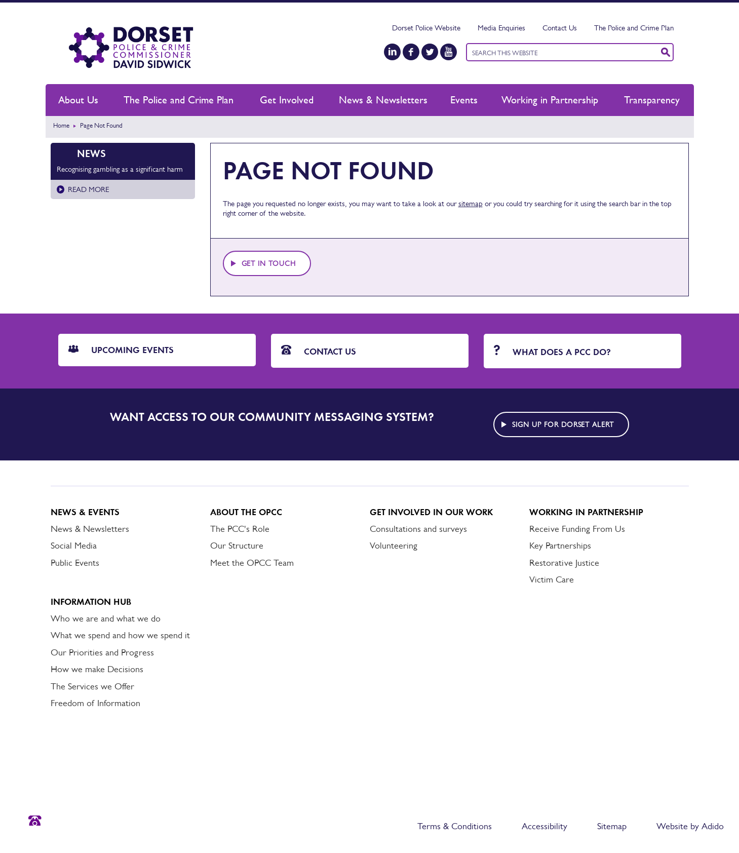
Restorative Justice (564, 563)
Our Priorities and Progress (102, 652)
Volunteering (393, 545)
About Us (78, 100)
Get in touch (269, 263)
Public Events (75, 563)
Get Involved (287, 100)
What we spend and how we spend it (120, 635)
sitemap (470, 203)
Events (464, 100)
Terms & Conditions (454, 826)
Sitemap (612, 826)
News (91, 153)
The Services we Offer (92, 686)
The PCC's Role (239, 529)
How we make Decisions (97, 669)
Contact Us (559, 27)
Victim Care (551, 579)
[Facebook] (411, 52)
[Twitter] (429, 52)
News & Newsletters (383, 100)
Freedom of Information (95, 703)
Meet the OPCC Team (252, 563)
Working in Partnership (549, 100)
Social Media (74, 545)
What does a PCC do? (552, 351)
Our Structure (236, 545)
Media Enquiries (501, 27)
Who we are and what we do (106, 618)
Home (61, 125)
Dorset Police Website (426, 27)
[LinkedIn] (392, 52)
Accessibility (544, 826)
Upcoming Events (121, 350)
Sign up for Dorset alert (563, 424)
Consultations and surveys (418, 529)
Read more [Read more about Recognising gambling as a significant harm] (88, 189)
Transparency (652, 100)
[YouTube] (448, 52)
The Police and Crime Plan (634, 27)
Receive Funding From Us (577, 529)
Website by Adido (690, 826)
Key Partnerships (560, 545)
